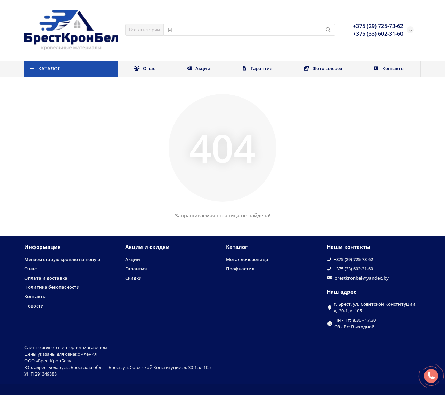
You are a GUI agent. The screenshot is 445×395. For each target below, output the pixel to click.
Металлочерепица (247, 259)
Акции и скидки (147, 247)
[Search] (249, 30)
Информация (42, 247)
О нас (144, 68)
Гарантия (257, 68)
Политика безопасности (52, 287)
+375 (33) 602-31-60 (353, 269)
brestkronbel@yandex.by (361, 278)
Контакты (389, 68)
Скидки (133, 278)
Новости (34, 306)
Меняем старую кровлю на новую (62, 259)
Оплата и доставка (45, 278)
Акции (198, 68)
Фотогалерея (323, 68)
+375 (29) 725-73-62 (353, 259)
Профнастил (240, 269)
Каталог (237, 247)
